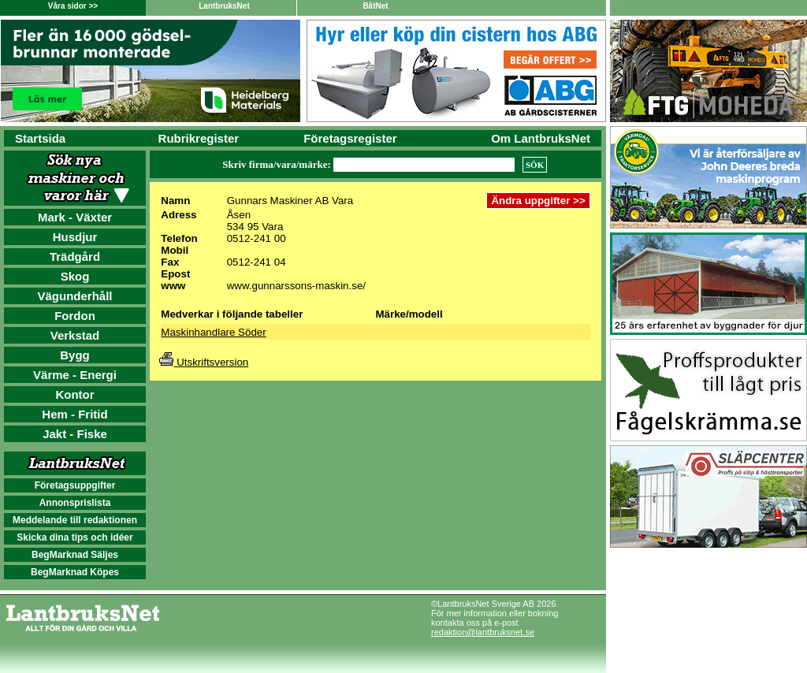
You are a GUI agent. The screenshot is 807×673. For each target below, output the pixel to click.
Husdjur (75, 237)
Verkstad (75, 335)
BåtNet (375, 6)
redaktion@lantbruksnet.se (482, 632)
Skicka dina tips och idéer (74, 537)
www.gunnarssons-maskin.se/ (296, 286)
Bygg (75, 355)
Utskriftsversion (203, 362)
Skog (75, 276)
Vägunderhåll (74, 296)
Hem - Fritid (74, 414)
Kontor (74, 394)
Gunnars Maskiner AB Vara (290, 200)
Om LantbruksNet (540, 138)
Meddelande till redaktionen (75, 520)
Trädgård (75, 256)
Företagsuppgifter (75, 485)
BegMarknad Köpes (75, 572)
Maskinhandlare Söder (213, 332)
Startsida (40, 138)
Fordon (74, 315)
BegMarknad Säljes (75, 554)
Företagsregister (349, 138)
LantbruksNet (224, 6)
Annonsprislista (75, 502)
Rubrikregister (199, 138)
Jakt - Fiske (75, 434)
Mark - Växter (75, 217)
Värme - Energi (75, 374)
